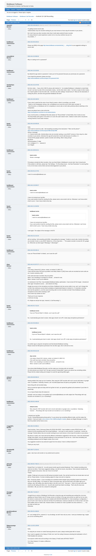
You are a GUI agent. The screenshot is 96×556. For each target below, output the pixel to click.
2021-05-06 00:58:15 (33, 377)
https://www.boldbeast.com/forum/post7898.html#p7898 (42, 130)
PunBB (50, 554)
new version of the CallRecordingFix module (54, 419)
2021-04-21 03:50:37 (33, 185)
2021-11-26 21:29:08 (33, 525)
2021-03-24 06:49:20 (33, 25)
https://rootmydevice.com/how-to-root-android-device (41, 112)
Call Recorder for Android (13, 6)
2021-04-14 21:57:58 (33, 85)
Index (8, 9)
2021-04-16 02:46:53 (33, 99)
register (79, 20)
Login (24, 9)
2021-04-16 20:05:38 (33, 123)
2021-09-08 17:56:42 (33, 464)
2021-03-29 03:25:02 (33, 42)
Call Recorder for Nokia (27, 6)
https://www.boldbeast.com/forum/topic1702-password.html (43, 78)
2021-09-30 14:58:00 (33, 511)
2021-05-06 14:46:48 (33, 401)
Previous (13, 20)
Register (19, 9)
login (74, 20)
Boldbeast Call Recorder (27, 16)
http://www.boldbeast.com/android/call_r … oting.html (57, 45)
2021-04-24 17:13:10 (33, 305)
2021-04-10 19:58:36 (33, 56)
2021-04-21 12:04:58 (33, 206)
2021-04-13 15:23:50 (33, 70)
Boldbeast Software (14, 4)
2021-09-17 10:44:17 (33, 492)
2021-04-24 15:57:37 (33, 264)
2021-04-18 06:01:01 (33, 150)
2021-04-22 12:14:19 (33, 236)
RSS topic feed (85, 22)
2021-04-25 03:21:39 (33, 351)
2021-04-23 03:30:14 (33, 250)
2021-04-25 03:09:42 (33, 323)
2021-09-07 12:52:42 (33, 449)
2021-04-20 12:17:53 (33, 171)
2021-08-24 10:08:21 (33, 426)
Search (13, 9)
